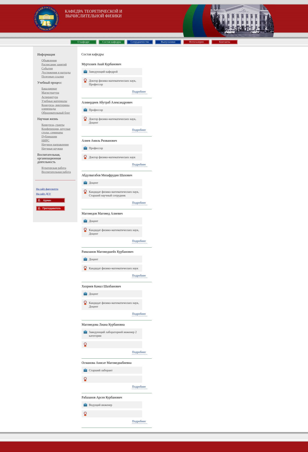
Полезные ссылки (53, 76)
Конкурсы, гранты (53, 124)
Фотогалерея (196, 41)
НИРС (45, 140)
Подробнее (139, 91)
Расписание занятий (54, 64)
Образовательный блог (56, 112)
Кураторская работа (54, 167)
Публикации (49, 136)
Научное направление (55, 144)
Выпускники (168, 41)
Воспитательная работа (56, 171)
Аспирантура (50, 97)
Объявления (49, 60)
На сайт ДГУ (43, 193)
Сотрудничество (140, 41)
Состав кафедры (111, 41)
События (47, 68)
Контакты (224, 41)
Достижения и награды (56, 72)
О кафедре (83, 41)
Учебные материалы (54, 101)
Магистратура (50, 92)
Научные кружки (52, 148)
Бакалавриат (49, 88)
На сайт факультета (47, 188)
